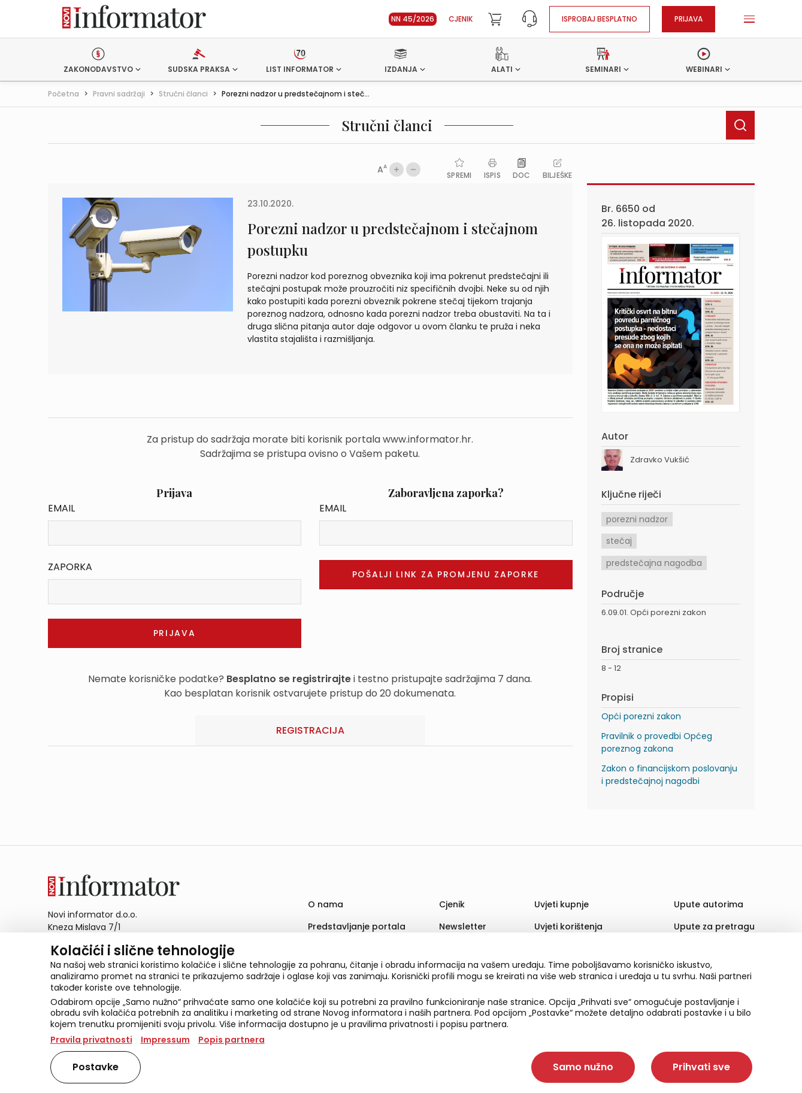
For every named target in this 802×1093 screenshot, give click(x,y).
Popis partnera (231, 1040)
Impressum (165, 1040)
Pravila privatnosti (91, 1040)
